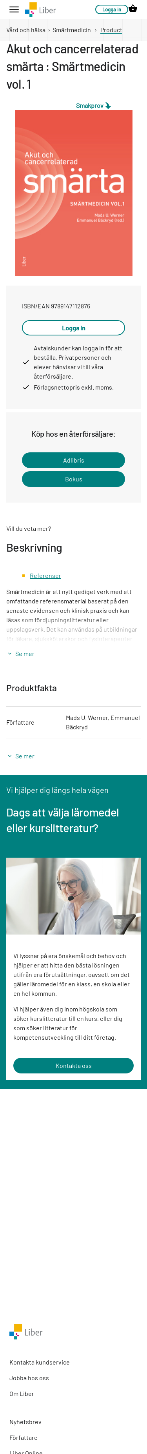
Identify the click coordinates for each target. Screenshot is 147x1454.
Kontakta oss (74, 1065)
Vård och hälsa (25, 29)
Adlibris (73, 460)
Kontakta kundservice (39, 1362)
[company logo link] (40, 9)
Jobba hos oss (29, 1377)
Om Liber (21, 1393)
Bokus (73, 479)
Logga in (111, 9)
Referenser (45, 575)
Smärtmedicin (72, 29)
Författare (23, 1437)
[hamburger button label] (14, 9)
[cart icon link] (133, 9)
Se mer (24, 653)
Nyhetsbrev (25, 1421)
